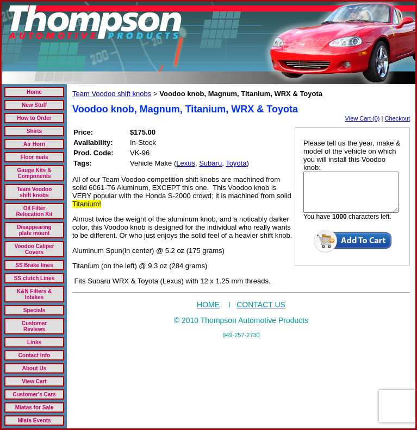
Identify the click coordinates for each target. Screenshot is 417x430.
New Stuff (34, 105)
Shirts (34, 131)
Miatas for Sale (34, 407)
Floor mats (34, 157)
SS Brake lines (34, 265)
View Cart (34, 381)
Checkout (397, 118)
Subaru (210, 163)
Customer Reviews (34, 326)
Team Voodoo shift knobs (34, 192)
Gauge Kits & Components (34, 173)
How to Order (34, 118)
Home (34, 92)
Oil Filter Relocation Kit (34, 211)
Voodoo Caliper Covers (34, 249)
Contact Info (34, 355)
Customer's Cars (34, 394)
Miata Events (34, 420)
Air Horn (34, 144)
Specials (34, 310)
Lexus (185, 163)
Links (34, 342)
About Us (34, 368)
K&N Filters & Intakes (34, 294)
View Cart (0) (362, 118)
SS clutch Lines (34, 278)
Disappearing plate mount (34, 230)
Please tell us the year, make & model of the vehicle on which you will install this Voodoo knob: (351, 155)
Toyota (236, 163)
